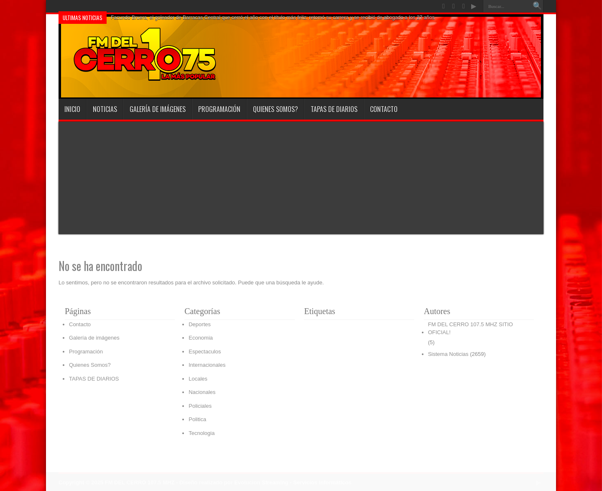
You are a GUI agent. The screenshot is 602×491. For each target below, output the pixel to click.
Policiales (200, 406)
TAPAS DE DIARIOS (334, 109)
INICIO (72, 109)
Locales (198, 379)
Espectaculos (205, 351)
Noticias (105, 109)
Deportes (200, 324)
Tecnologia (201, 433)
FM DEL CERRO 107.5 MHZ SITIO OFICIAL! (470, 328)
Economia (201, 338)
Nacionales (202, 392)
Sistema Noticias (448, 354)
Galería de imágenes (158, 109)
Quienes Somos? (275, 109)
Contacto (384, 109)
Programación (219, 109)
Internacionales (207, 365)
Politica (197, 419)
